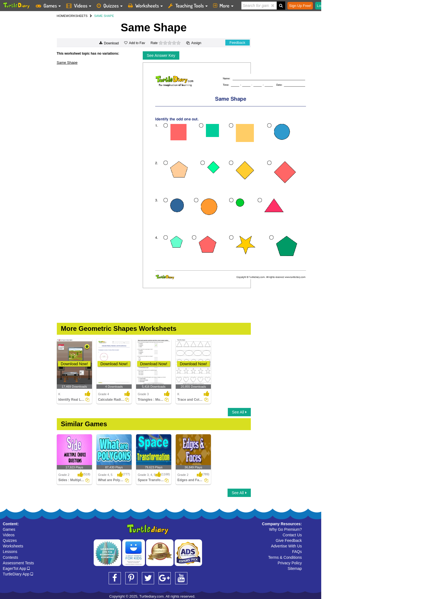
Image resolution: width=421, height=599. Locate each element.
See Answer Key (161, 55)
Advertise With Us (286, 546)
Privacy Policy (290, 563)
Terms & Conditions (285, 557)
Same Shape (67, 62)
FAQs (297, 551)
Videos (9, 535)
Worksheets (13, 546)
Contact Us (292, 535)
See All (239, 412)
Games (9, 529)
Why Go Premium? (285, 529)
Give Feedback (289, 540)
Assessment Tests (18, 563)
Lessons (10, 551)
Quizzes (10, 540)
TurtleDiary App (18, 574)
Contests (10, 557)
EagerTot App (16, 568)
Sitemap (295, 568)
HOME (61, 15)
